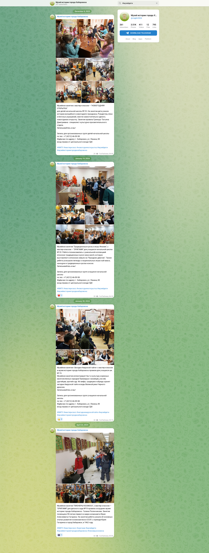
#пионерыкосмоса (96, 531)
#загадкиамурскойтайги (87, 412)
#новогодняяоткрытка (87, 147)
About (128, 39)
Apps (140, 39)
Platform (148, 39)
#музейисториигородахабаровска (72, 150)
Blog (134, 39)
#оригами (81, 528)
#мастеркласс (70, 147)
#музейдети (102, 147)
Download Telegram (138, 33)
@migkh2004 (136, 18)
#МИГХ (60, 147)
